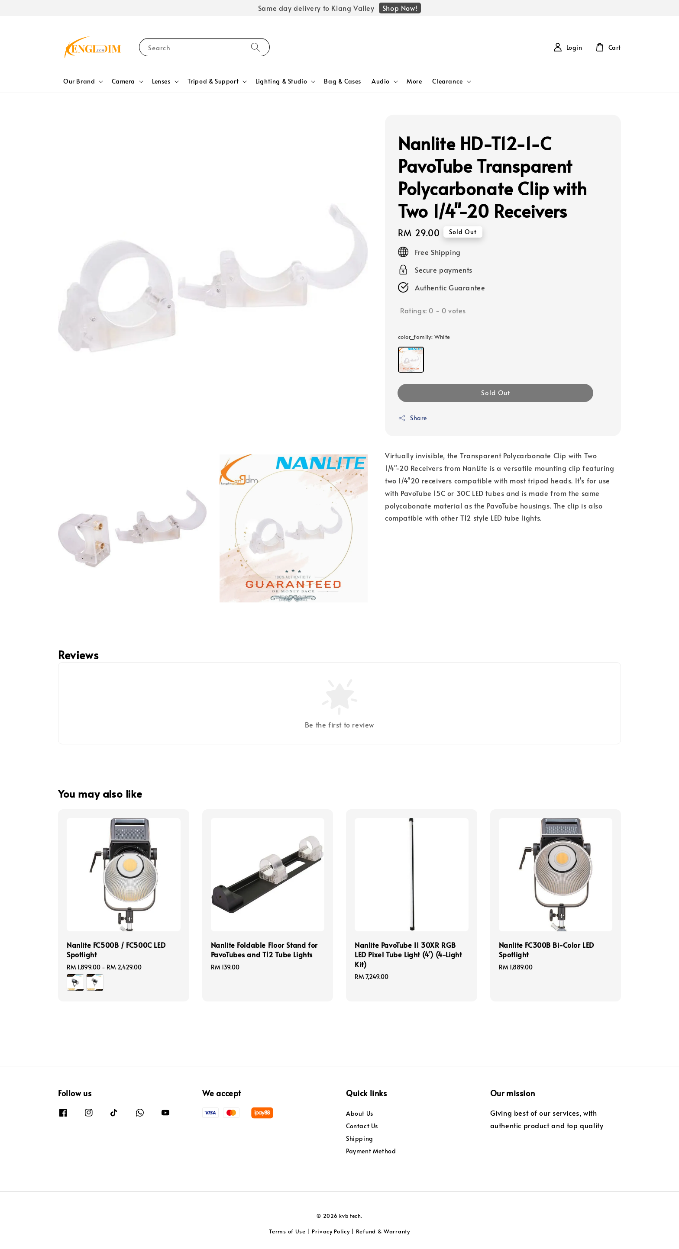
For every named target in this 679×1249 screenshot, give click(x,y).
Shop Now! (399, 8)
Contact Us (362, 1126)
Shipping (359, 1138)
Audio (381, 81)
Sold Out (495, 392)
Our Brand (79, 81)
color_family (424, 337)
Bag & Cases (342, 81)
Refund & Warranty (383, 1231)
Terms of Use (287, 1231)
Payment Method (371, 1151)
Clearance (447, 81)
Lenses (161, 81)
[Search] (255, 47)
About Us (359, 1113)
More (414, 81)
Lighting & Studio (281, 81)
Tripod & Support (213, 81)
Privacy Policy (331, 1231)
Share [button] (412, 418)
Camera (123, 81)
